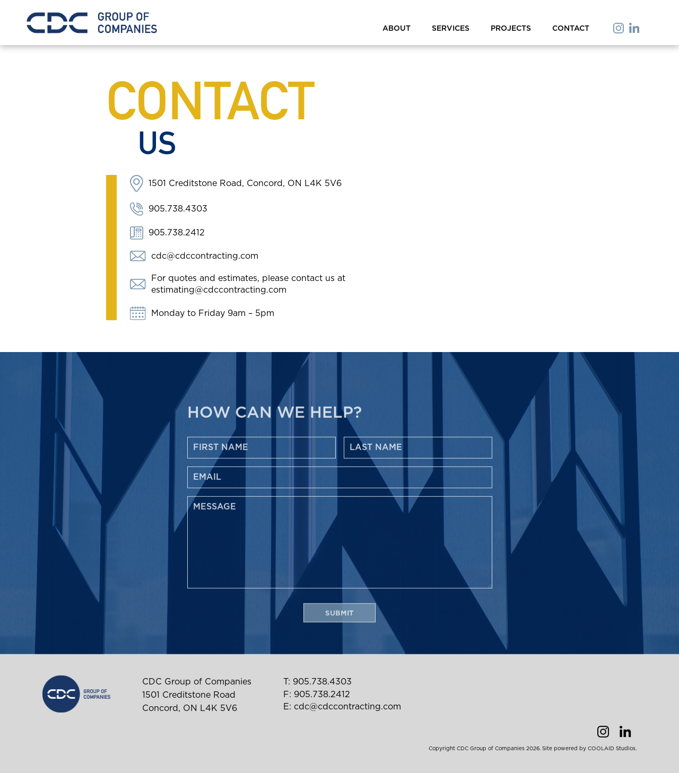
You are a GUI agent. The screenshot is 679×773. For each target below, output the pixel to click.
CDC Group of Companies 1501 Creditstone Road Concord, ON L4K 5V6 (196, 695)
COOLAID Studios (612, 748)
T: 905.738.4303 (317, 682)
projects (511, 28)
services (450, 28)
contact (570, 28)
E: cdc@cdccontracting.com (342, 706)
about (396, 28)
